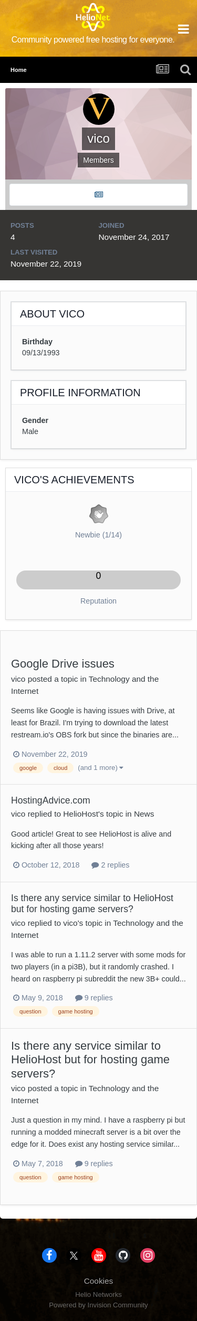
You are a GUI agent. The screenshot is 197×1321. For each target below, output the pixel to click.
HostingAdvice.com (50, 800)
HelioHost (80, 813)
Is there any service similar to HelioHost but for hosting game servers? (92, 903)
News (144, 813)
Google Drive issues (63, 663)
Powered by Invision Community (98, 1305)
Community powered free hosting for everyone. (93, 39)
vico (18, 678)
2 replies (110, 865)
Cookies (98, 1280)
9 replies (94, 998)
